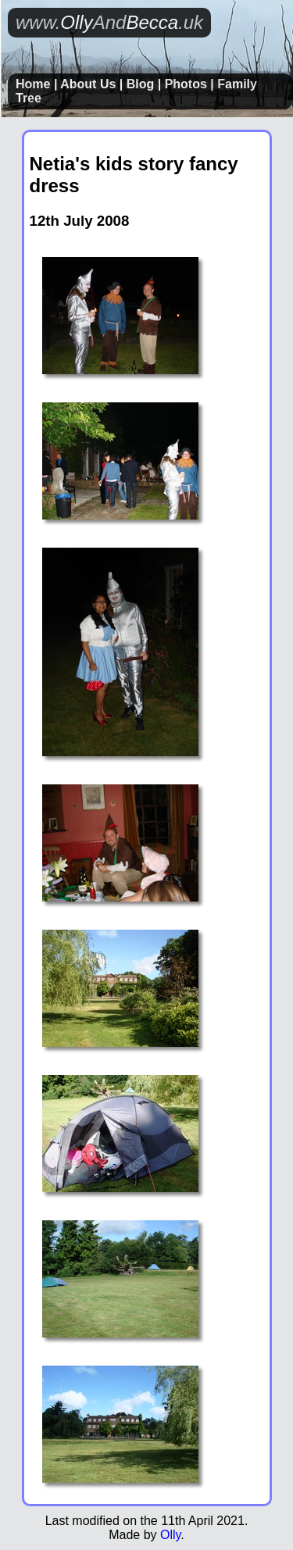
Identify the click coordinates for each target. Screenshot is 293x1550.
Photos (186, 84)
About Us (88, 84)
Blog (141, 84)
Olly (170, 1534)
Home (33, 84)
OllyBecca (109, 22)
